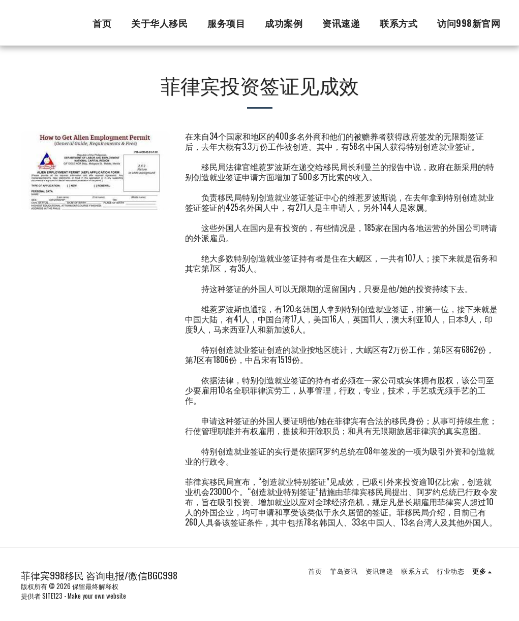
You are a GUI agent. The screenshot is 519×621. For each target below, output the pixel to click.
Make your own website (97, 596)
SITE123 (52, 596)
